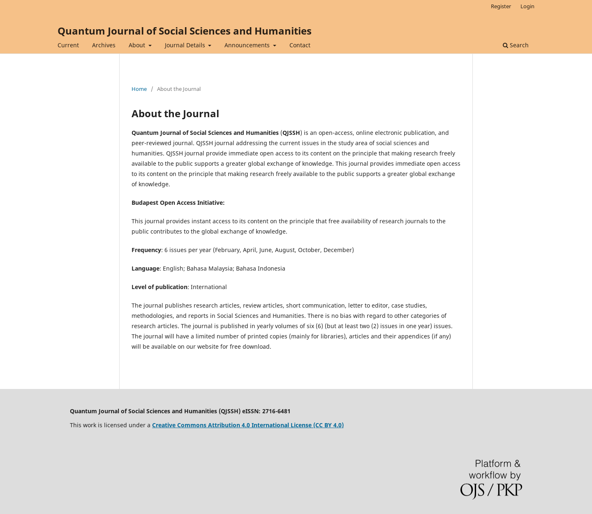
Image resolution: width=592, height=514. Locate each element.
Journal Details (186, 45)
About (138, 45)
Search (516, 45)
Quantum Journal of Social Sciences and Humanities (185, 30)
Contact (299, 45)
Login (527, 6)
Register (501, 6)
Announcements (247, 45)
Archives (104, 45)
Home (139, 89)
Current (68, 45)
